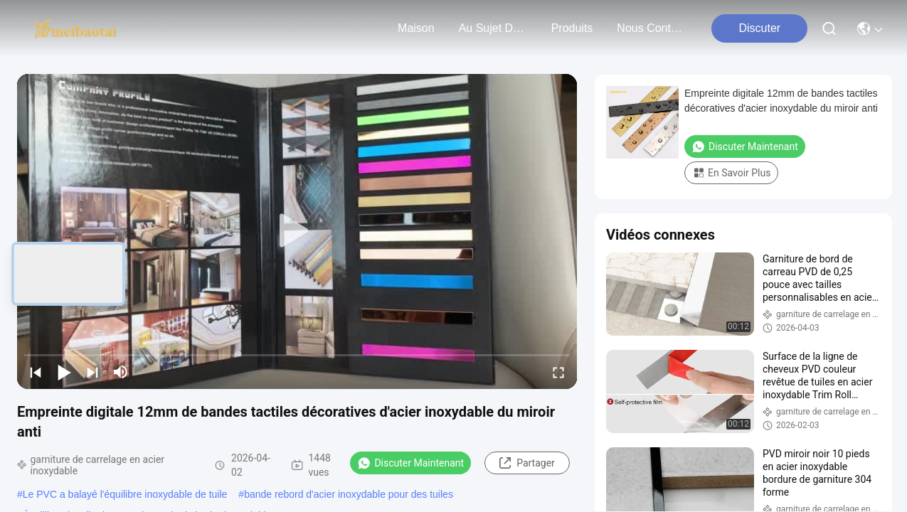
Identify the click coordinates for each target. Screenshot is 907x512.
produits (572, 28)
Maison (416, 28)
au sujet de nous (493, 28)
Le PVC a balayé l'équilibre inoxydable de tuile (125, 494)
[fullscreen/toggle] (558, 372)
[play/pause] (64, 372)
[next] (92, 372)
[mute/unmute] (121, 372)
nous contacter (651, 28)
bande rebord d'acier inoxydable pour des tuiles (348, 494)
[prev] (35, 372)
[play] (297, 231)
